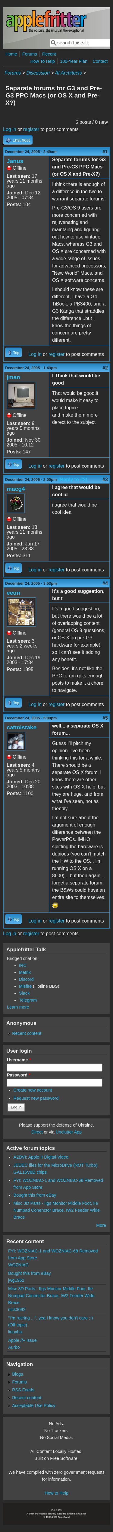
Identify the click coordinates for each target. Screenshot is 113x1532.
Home (11, 54)
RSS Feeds (23, 1389)
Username (19, 1059)
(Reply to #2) (72, 479)
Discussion (37, 72)
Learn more (18, 1007)
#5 (105, 718)
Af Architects (68, 72)
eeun (13, 593)
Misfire (25, 986)
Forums (29, 54)
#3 (105, 479)
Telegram (28, 1000)
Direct (37, 1132)
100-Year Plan (73, 61)
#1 (105, 151)
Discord (26, 979)
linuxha (15, 1331)
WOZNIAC (18, 1264)
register (31, 129)
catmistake (21, 727)
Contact (100, 61)
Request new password (36, 1098)
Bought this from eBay (35, 1195)
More (101, 1225)
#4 (105, 583)
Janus (15, 161)
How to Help (56, 1493)
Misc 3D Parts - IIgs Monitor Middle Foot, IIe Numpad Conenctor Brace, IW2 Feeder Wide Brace (57, 1210)
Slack (24, 993)
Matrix (25, 972)
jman (13, 377)
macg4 (16, 489)
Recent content (26, 1033)
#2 (105, 367)
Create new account (33, 1090)
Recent (49, 54)
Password (18, 1075)
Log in (9, 129)
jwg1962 (16, 1280)
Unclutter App (69, 1132)
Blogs (17, 1374)
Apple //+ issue (22, 1340)
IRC (23, 965)
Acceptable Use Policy (33, 1405)
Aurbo (14, 1347)
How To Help (42, 61)
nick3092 (17, 1309)
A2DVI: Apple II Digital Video (41, 1157)
